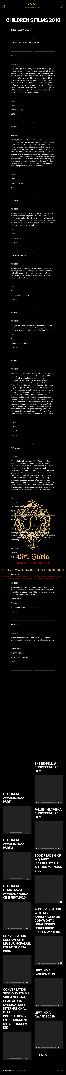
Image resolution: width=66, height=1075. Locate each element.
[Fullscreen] (29, 833)
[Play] (5, 833)
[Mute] (27, 833)
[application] (17, 820)
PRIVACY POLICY (21, 1071)
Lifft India (11, 1071)
